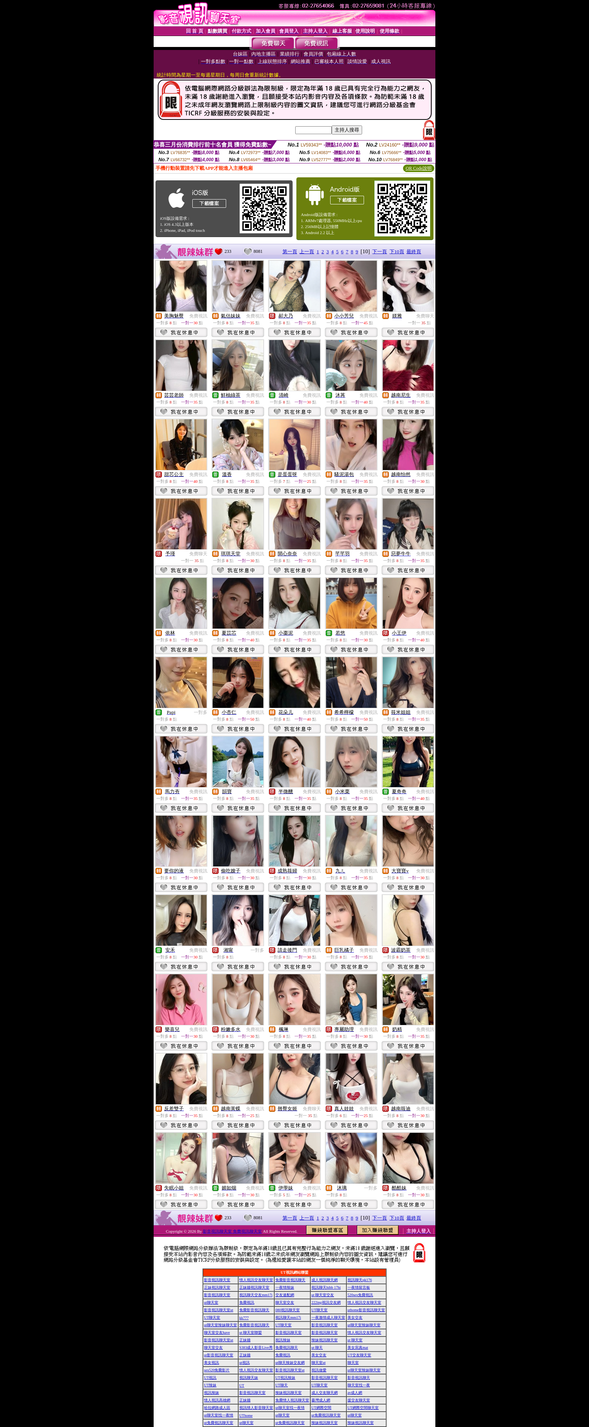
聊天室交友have (217, 1332)
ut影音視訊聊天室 (218, 1355)
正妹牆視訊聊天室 (254, 1287)
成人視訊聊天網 (324, 1280)
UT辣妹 (210, 1385)
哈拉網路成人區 (217, 1408)
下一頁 (379, 251)
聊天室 (353, 1362)
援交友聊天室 (358, 1400)
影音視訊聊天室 (217, 1280)
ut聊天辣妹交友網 (290, 1362)
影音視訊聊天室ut (218, 1310)
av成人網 (354, 1393)
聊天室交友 (284, 1302)
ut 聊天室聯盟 (250, 1332)
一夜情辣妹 (284, 1287)
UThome (246, 1415)
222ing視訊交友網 (326, 1302)
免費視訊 (198, 316)
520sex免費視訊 (360, 1295)
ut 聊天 (317, 1347)
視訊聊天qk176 (359, 1280)
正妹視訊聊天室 (217, 1287)
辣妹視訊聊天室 (324, 1340)
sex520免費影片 (217, 1370)
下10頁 (397, 251)
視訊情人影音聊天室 (256, 1408)
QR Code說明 (419, 168)
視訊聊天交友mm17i (255, 1295)
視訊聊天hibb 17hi (326, 1287)
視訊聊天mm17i (288, 1317)
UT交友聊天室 (359, 1355)
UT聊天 (281, 1385)
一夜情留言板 (358, 1287)
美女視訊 (211, 1362)
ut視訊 (244, 1362)
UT (241, 1385)
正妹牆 (245, 1340)
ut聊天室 (211, 1302)
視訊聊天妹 (248, 1378)
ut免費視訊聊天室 (326, 1415)
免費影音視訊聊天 (290, 1280)
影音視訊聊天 (358, 1378)
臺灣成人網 (320, 1400)
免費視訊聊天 (286, 1347)
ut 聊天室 (354, 1340)
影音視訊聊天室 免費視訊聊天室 (232, 1231)
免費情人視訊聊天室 (292, 1400)
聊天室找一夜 (358, 1385)
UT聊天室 (319, 1310)
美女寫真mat (357, 1347)
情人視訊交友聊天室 (256, 1280)
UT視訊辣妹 (285, 1378)
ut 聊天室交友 (322, 1295)
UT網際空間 (321, 1408)
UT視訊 (210, 1378)
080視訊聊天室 (287, 1310)
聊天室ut (318, 1362)
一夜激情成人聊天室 (328, 1317)
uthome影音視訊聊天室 (366, 1310)
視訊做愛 (318, 1370)
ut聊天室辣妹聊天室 (220, 1325)
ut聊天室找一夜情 (290, 1408)
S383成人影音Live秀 (256, 1347)
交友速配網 (284, 1295)
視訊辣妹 (282, 1340)
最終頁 (413, 251)
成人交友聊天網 (324, 1393)
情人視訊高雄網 (217, 1400)
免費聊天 (425, 316)
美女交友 (354, 1317)
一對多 (200, 712)
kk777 (244, 1318)
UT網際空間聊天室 (363, 1408)
